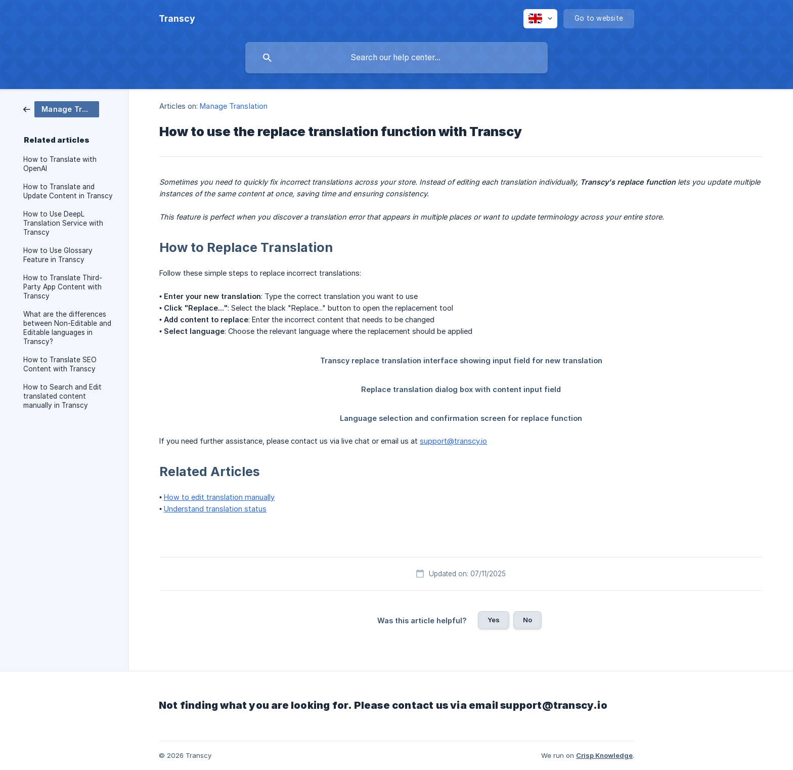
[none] (177, 18)
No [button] (527, 620)
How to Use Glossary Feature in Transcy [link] (58, 255)
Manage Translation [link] (234, 106)
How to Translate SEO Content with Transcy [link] (60, 364)
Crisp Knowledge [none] (604, 755)
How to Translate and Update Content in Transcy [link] (68, 191)
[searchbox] (396, 57)
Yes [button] (494, 620)
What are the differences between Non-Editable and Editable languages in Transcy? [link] (67, 328)
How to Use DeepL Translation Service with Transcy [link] (63, 223)
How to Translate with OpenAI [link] (60, 164)
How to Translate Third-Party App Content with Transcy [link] (62, 287)
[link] (61, 108)
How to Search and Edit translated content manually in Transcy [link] (62, 396)
